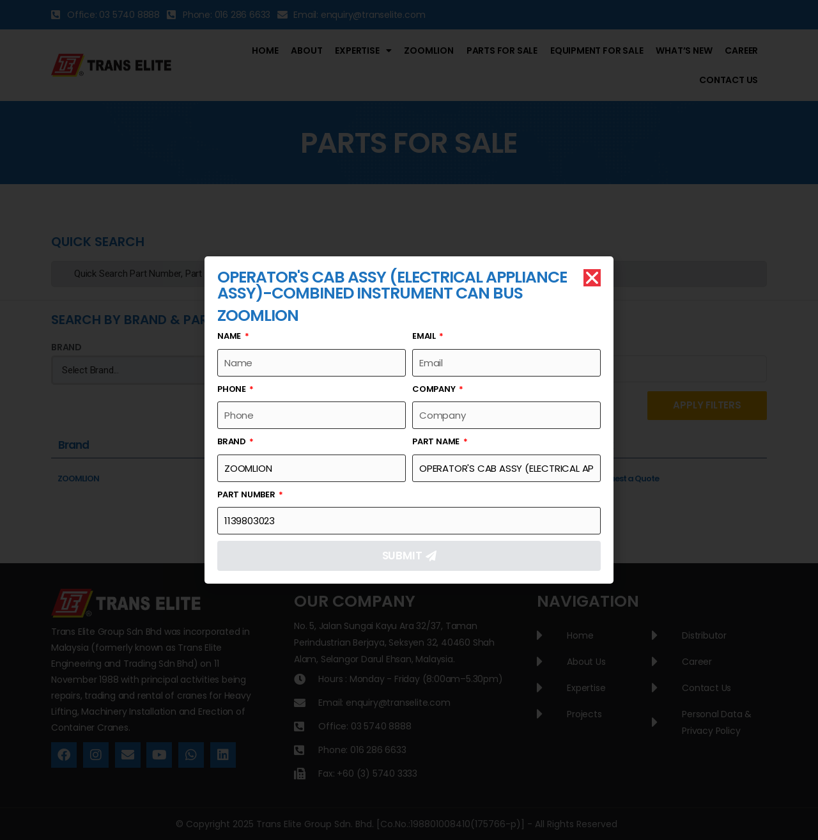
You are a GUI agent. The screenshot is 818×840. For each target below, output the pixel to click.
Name (230, 336)
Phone (232, 389)
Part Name (436, 441)
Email (425, 336)
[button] (592, 277)
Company (434, 389)
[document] (409, 420)
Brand (232, 441)
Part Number (247, 494)
